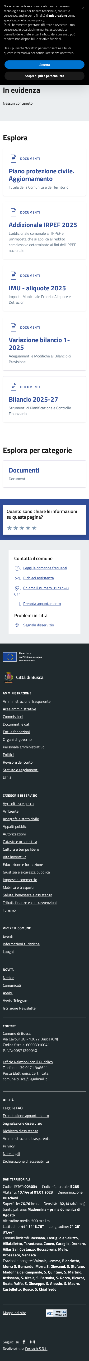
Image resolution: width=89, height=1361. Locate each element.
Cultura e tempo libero (21, 849)
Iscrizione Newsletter (20, 1008)
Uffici (7, 777)
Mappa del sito (14, 1313)
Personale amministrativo (23, 747)
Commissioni (13, 716)
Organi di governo (17, 739)
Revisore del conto (18, 762)
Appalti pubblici (15, 826)
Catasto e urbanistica (20, 841)
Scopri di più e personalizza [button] (44, 75)
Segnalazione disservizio (22, 1123)
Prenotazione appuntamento (26, 1115)
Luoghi (8, 951)
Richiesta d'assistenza (20, 1131)
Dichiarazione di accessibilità (26, 1161)
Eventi (8, 936)
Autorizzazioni (14, 834)
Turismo (9, 910)
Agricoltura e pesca (18, 803)
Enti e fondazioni (16, 732)
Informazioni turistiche (21, 944)
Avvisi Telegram (15, 1000)
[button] (83, 7)
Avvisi (8, 993)
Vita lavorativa (14, 857)
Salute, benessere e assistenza (27, 895)
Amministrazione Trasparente (27, 701)
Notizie (8, 978)
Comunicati (12, 985)
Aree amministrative (19, 709)
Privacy (9, 1146)
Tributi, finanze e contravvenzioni (30, 902)
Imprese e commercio (20, 880)
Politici (8, 754)
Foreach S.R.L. (36, 1348)
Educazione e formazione (23, 864)
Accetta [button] (44, 64)
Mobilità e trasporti (18, 887)
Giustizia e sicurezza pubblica (26, 872)
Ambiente (11, 811)
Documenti (30, 159)
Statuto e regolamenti (20, 770)
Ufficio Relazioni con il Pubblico (28, 1062)
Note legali (11, 1153)
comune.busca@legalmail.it (25, 1079)
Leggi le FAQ (13, 1108)
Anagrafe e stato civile (21, 819)
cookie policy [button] (35, 20)
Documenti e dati (16, 724)
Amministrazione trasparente (26, 1138)
